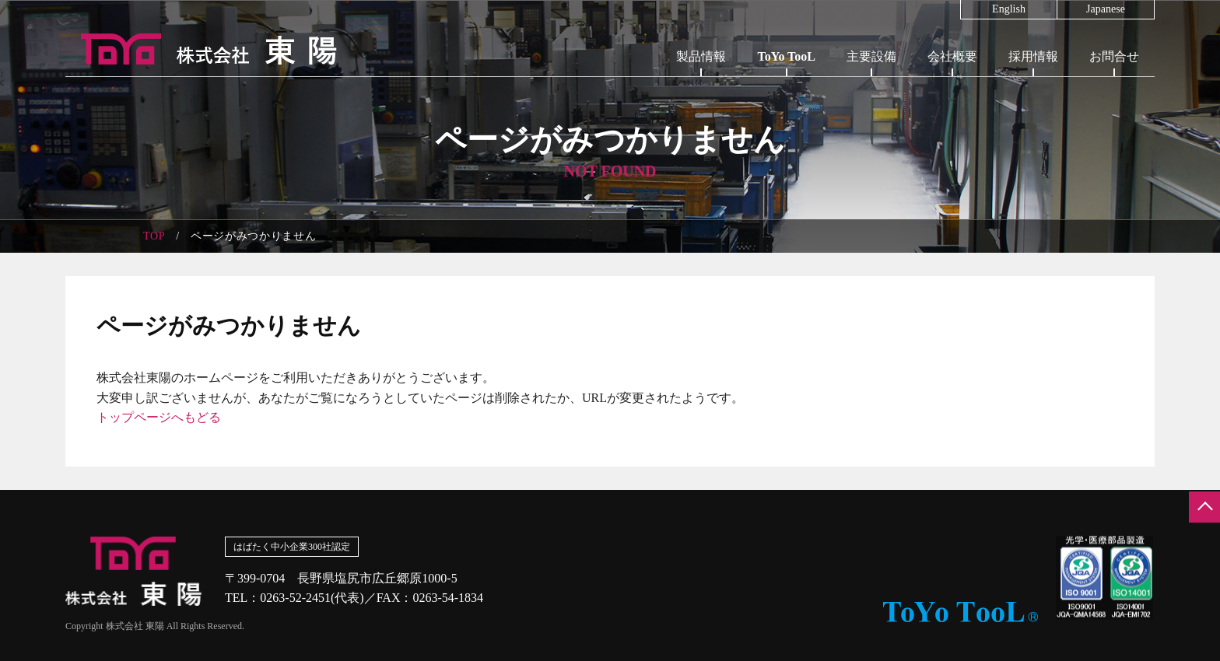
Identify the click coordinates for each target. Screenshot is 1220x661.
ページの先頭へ (1204, 507)
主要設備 (871, 56)
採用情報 (1033, 56)
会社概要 (952, 56)
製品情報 (701, 56)
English (1008, 9)
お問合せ (1114, 56)
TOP (154, 236)
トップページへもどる (158, 417)
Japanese (1105, 9)
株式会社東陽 (201, 49)
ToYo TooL (786, 56)
